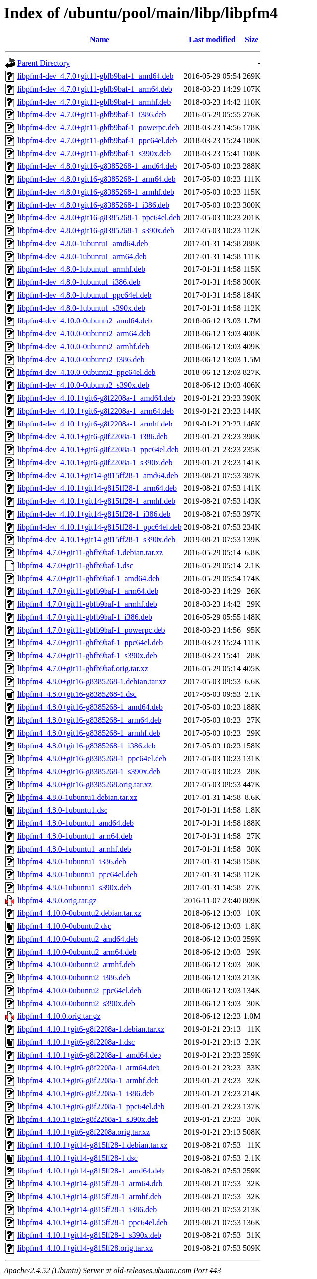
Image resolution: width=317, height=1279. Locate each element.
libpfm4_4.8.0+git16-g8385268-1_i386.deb (86, 746)
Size (252, 39)
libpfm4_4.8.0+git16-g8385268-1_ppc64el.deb (91, 758)
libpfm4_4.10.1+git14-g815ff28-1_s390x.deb (89, 1235)
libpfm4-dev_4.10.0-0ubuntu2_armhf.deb (83, 346)
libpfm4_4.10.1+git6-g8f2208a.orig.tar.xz (83, 1132)
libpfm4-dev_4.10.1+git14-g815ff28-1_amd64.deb (97, 475)
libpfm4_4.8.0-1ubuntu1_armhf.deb (74, 849)
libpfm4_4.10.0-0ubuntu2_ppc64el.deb (79, 990)
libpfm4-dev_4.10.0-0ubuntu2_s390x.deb (83, 385)
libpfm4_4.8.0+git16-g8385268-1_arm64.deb (89, 720)
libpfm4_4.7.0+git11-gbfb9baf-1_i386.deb (84, 617)
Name (99, 39)
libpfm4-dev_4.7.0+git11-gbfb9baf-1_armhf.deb (94, 102)
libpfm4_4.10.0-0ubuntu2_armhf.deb (76, 964)
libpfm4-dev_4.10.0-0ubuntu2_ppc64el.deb (86, 372)
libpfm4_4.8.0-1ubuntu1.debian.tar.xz (77, 797)
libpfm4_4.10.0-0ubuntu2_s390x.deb (76, 1003)
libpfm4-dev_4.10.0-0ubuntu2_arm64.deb (84, 333)
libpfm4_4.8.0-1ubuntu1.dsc (62, 810)
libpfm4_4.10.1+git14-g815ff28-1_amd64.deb (90, 1171)
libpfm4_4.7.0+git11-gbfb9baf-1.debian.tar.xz (90, 552)
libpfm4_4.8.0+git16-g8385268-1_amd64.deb (90, 707)
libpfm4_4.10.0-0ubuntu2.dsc (64, 926)
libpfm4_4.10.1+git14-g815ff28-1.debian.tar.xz (92, 1145)
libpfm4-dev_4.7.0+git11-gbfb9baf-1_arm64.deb (94, 89)
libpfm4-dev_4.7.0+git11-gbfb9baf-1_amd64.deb (95, 76)
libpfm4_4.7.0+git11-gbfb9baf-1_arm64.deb (87, 591)
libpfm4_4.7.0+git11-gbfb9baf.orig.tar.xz (82, 668)
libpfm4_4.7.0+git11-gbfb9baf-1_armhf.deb (87, 604)
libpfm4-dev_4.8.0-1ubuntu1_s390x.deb (81, 308)
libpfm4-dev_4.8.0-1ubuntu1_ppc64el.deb (84, 295)
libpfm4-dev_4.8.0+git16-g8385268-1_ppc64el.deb (98, 217)
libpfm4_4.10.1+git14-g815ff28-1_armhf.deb (89, 1196)
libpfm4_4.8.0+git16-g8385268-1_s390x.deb (88, 771)
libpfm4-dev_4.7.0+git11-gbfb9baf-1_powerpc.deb (98, 127)
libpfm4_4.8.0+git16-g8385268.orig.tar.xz (84, 784)
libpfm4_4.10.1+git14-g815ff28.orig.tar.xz (85, 1248)
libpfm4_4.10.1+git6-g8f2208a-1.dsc (76, 1042)
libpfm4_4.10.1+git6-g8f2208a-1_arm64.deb (88, 1068)
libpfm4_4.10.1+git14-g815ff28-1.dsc (77, 1158)
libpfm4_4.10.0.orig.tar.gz (59, 1016)
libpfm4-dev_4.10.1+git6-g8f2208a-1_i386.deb (92, 436)
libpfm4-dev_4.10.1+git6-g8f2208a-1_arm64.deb (95, 411)
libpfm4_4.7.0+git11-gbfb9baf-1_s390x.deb (87, 655)
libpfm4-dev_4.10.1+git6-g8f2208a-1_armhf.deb (94, 424)
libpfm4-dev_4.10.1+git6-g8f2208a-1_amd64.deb (96, 398)
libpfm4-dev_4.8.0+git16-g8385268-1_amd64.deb (97, 166)
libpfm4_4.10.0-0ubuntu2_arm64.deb (76, 952)
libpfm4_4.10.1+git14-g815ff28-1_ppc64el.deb (92, 1222)
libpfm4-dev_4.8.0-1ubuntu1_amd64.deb (82, 243)
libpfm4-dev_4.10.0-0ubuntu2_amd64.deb (84, 321)
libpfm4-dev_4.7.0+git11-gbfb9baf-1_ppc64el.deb (97, 140)
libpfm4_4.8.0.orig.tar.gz (57, 900)
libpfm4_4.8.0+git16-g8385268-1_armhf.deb (88, 733)
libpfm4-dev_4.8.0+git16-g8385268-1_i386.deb (93, 205)
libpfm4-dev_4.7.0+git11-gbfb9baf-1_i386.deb (91, 114)
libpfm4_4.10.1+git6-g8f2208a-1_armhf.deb (87, 1080)
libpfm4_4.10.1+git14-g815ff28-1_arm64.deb (90, 1183)
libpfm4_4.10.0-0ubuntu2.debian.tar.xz (79, 913)
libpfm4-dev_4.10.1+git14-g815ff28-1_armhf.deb (96, 501)
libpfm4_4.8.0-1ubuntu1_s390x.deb (74, 887)
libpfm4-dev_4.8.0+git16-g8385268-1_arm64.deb (96, 179)
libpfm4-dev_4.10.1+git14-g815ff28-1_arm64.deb (97, 488)
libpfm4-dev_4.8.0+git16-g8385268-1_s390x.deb (95, 230)
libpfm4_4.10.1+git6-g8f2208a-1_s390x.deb (87, 1119)
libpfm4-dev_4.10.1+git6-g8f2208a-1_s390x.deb (94, 462)
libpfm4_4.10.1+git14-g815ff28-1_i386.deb (87, 1209)
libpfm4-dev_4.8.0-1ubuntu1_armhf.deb (81, 269)
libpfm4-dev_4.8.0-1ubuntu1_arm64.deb (82, 256)
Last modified (212, 39)
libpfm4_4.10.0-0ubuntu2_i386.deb (73, 977)
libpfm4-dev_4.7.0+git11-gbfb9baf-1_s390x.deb (94, 153)
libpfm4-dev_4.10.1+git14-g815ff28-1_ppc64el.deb (99, 527)
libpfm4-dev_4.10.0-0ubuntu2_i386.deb (80, 359)
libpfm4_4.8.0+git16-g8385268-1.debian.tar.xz (91, 681)
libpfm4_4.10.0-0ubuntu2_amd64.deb (77, 939)
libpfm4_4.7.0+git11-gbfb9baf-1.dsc (75, 565)
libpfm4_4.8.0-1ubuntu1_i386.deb (71, 861)
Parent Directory (43, 63)
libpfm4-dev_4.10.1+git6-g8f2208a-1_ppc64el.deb (98, 449)
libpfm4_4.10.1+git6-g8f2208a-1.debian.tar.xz (90, 1029)
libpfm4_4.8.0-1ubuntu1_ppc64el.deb (77, 874)
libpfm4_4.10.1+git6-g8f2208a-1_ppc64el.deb (90, 1106)
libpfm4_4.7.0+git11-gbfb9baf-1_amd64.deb (88, 578)
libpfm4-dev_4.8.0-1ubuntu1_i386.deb (78, 282)
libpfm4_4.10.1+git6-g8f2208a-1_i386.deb (85, 1093)
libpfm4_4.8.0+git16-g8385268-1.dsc (77, 694)
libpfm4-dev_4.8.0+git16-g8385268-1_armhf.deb (95, 192)
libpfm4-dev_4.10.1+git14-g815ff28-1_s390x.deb (96, 539)
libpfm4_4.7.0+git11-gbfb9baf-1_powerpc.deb (91, 630)
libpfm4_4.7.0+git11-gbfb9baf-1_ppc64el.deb (90, 643)
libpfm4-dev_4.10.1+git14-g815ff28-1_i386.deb (94, 514)
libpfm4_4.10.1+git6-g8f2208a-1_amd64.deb (89, 1055)
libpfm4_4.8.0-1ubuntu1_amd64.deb (75, 823)
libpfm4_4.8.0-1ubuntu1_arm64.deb (74, 836)
